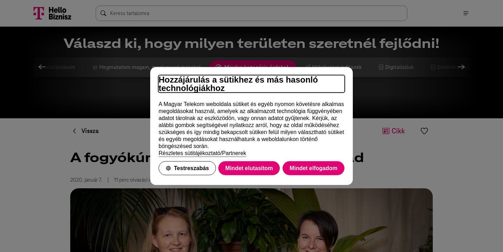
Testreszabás (187, 168)
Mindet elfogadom (313, 168)
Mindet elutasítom (249, 168)
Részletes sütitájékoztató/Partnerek (202, 153)
